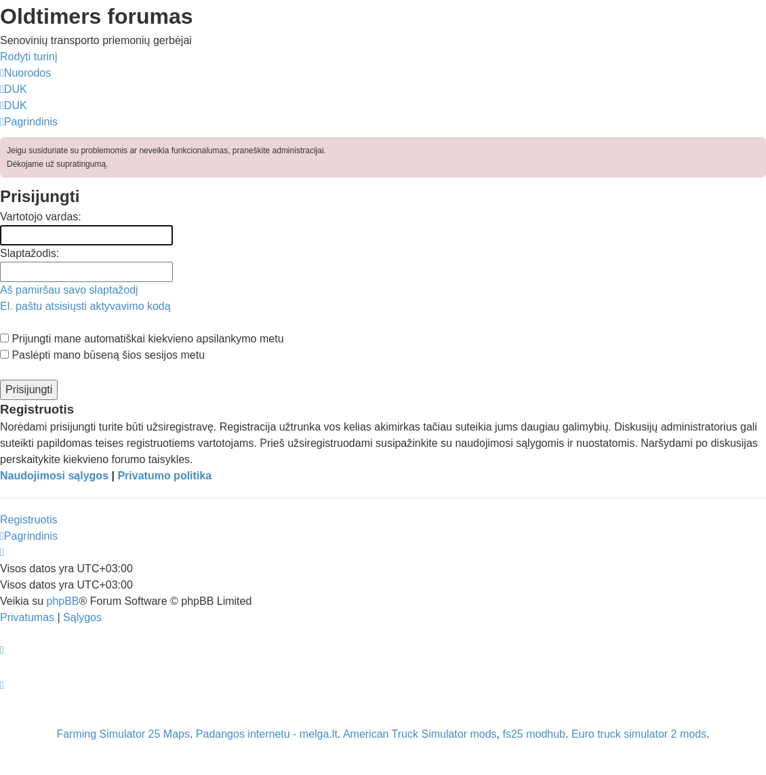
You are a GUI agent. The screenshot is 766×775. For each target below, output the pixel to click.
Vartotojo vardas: (40, 216)
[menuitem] (13, 89)
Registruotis (28, 519)
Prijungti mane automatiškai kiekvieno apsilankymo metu (142, 338)
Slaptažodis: (29, 253)
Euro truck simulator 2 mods (638, 734)
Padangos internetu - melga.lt (267, 734)
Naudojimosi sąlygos (54, 475)
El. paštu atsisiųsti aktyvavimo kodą (85, 306)
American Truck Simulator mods (420, 734)
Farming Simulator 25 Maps (123, 734)
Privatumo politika (164, 475)
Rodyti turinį (28, 56)
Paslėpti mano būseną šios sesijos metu (102, 355)
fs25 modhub (534, 734)
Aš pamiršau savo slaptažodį (69, 290)
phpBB (62, 601)
